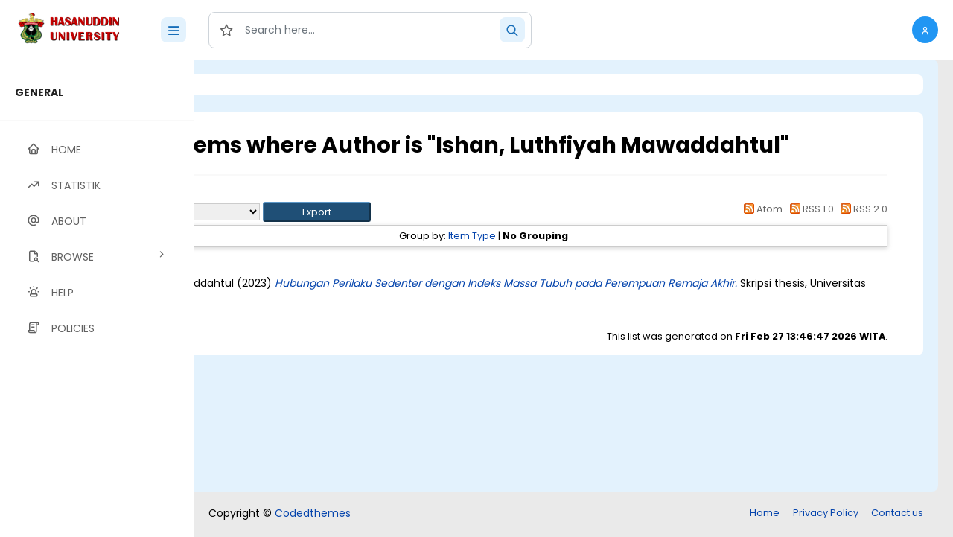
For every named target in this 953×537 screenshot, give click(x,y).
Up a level (274, 194)
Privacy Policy (825, 512)
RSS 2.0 (861, 209)
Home (765, 512)
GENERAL (39, 92)
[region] (97, 298)
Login (257, 84)
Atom (761, 209)
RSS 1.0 (809, 209)
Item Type (555, 235)
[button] (925, 29)
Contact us (897, 512)
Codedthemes (313, 513)
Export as (265, 212)
